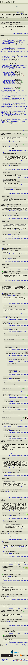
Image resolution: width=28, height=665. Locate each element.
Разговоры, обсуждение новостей (9, 18)
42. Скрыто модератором (9, 382)
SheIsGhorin (10, 630)
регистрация (14, 11)
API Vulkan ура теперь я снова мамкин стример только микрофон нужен (14, 119)
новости (6, 6)
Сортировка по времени (22, 130)
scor (15, 77)
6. (2, 248)
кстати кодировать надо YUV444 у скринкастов (10, 93)
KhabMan (14, 113)
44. (2, 566)
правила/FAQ (6, 11)
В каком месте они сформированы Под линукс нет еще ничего (12, 106)
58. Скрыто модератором (6, 423)
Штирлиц (7, 115)
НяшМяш (15, 76)
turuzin (9, 43)
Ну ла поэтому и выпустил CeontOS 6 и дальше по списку (13, 46)
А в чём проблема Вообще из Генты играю (10, 44)
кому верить (4, 61)
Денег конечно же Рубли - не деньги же (10, 125)
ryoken (6, 39)
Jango (12, 72)
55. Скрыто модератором (6, 417)
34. (2, 293)
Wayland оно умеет (4, 59)
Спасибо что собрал (6, 109)
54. (2, 232)
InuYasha (8, 66)
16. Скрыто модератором (6, 388)
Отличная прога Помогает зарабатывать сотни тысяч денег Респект (13, 123)
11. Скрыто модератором (6, 322)
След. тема (26, 645)
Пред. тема (26, 644)
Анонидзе (10, 258)
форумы (2, 11)
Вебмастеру (25, 660)
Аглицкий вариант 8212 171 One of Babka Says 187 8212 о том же (14, 54)
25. (2, 470)
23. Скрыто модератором (8, 411)
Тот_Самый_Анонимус (6, 55)
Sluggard (12, 82)
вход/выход (18, 12)
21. (1, 440)
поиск (10, 11)
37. (2, 513)
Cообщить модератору (24, 33)
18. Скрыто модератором (9, 339)
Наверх (18, 141)
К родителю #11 (13, 380)
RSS (22, 13)
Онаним (13, 75)
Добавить (15, 660)
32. (4, 551)
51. (2, 220)
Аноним (16, 45)
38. (1, 582)
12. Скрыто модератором (8, 327)
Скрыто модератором (5, 70)
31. (2, 541)
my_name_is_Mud (12, 68)
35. (1, 558)
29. (1, 499)
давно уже (4, 60)
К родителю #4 (13, 261)
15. (4, 179)
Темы (23, 644)
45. (4, 152)
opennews (8, 24)
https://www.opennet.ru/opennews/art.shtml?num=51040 (14, 236)
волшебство (9, 61)
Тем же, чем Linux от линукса (7, 113)
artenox (8, 91)
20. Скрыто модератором (10, 346)
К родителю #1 (13, 169)
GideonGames (3, 124)
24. (2, 457)
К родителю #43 (17, 366)
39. (2, 256)
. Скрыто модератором (13, 370)
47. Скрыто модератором (12, 357)
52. (4, 305)
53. (4, 520)
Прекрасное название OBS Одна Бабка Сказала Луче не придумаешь (13, 121)
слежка (22, 11)
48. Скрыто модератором (12, 363)
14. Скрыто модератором (9, 333)
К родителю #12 (17, 342)
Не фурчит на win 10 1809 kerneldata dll (8, 118)
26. (1, 489)
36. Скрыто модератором (8, 394)
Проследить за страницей (3, 661)
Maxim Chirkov (24, 659)
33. (5, 187)
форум (11, 6)
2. (2, 144)
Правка (18, 33)
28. (2, 477)
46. (2, 195)
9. (2, 213)
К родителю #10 (13, 391)
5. (2, 163)
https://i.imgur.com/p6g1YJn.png (15, 453)
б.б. (10, 86)
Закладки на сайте (4, 659)
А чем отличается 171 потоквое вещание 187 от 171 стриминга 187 (13, 111)
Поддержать (19, 660)
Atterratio (12, 85)
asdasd (11, 41)
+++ (9, 6)
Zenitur (13, 37)
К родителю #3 (13, 229)
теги (14, 6)
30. (1, 531)
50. (1, 594)
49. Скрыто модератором (9, 400)
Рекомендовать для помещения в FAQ (11, 644)
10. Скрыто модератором (5, 316)
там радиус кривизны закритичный (9, 45)
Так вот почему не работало (6, 37)
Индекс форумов (19, 644)
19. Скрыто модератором (8, 376)
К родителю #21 (13, 475)
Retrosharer (3, 112)
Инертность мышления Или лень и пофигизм (10, 101)
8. (3, 171)
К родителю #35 (13, 580)
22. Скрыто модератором (6, 405)
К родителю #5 (13, 184)
